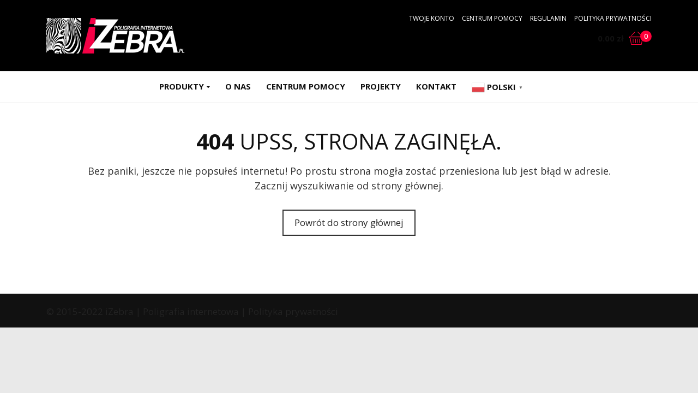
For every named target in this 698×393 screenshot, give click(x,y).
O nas (238, 86)
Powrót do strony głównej (349, 222)
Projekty (380, 86)
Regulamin (548, 18)
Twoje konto (431, 18)
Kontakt (436, 86)
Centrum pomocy (492, 18)
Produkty (181, 86)
